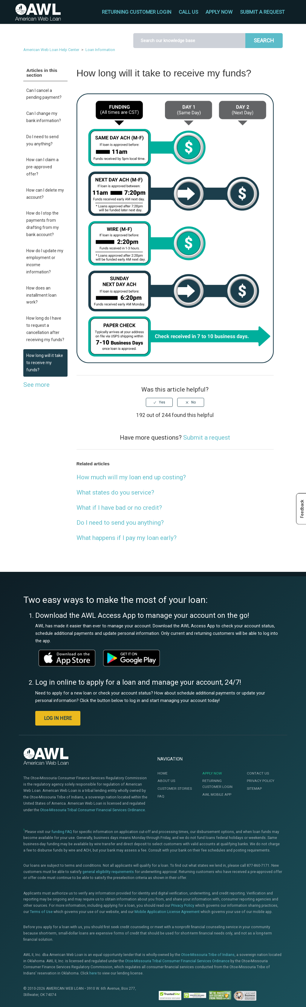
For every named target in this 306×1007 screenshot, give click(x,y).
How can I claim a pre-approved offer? (42, 166)
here (93, 973)
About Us (166, 781)
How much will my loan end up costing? (131, 477)
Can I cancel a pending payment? (44, 94)
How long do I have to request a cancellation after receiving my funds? (45, 329)
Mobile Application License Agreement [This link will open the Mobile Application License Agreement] (167, 912)
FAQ (160, 796)
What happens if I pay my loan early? (126, 537)
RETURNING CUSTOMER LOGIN (136, 12)
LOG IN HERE (58, 718)
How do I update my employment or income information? (44, 261)
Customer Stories (174, 788)
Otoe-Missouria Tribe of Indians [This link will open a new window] (208, 955)
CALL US (188, 12)
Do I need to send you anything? (42, 140)
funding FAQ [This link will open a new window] (61, 832)
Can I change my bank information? (43, 117)
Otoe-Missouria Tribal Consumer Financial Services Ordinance (92, 810)
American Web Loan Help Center (51, 49)
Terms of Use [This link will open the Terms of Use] (41, 912)
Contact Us (258, 773)
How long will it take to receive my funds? (44, 362)
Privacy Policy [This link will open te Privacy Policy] (182, 905)
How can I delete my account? (45, 194)
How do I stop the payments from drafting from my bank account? (42, 224)
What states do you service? (115, 492)
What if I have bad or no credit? (119, 507)
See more (36, 384)
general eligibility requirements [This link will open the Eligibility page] (108, 872)
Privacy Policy (260, 781)
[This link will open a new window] (67, 658)
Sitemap (254, 788)
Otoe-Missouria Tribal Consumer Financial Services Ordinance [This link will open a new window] (177, 961)
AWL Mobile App (216, 794)
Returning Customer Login (217, 784)
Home (162, 773)
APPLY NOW (219, 12)
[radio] (159, 402)
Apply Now (212, 773)
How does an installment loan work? (41, 295)
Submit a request (262, 12)
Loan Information (100, 49)
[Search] (189, 40)
